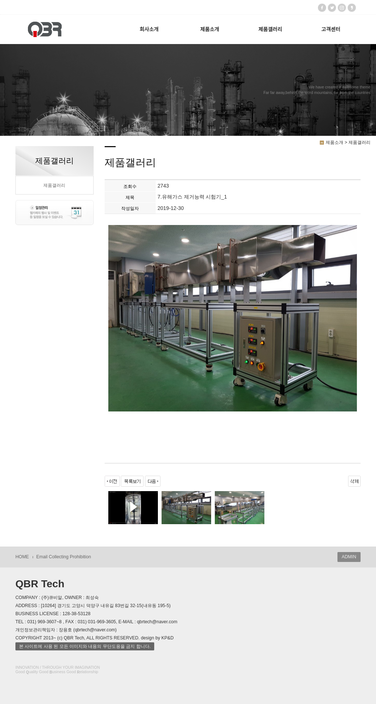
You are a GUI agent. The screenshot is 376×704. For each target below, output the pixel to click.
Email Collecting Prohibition (63, 556)
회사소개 (149, 29)
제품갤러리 (270, 29)
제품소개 (209, 29)
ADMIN (349, 556)
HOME (22, 556)
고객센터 (330, 29)
